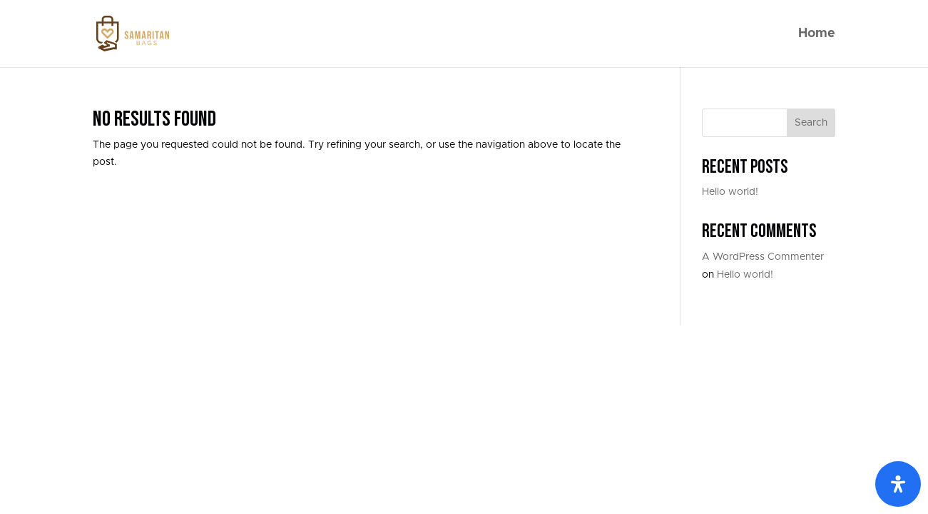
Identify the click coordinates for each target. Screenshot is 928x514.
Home (816, 34)
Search (811, 123)
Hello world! (730, 192)
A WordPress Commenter (763, 257)
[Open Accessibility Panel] (898, 484)
